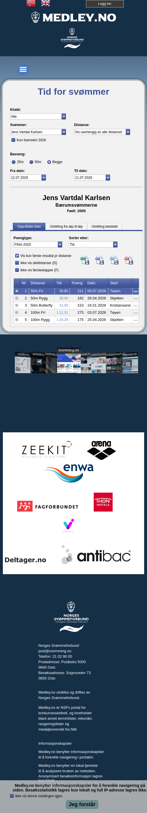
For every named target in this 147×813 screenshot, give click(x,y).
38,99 (63, 298)
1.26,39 (62, 320)
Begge (57, 162)
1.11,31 (62, 313)
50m (38, 162)
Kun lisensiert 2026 (31, 140)
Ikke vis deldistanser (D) (38, 263)
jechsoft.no (38, 354)
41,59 (63, 305)
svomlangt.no (84, 354)
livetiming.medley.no (53, 354)
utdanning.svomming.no (99, 354)
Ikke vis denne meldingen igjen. (39, 796)
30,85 (63, 291)
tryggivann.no (129, 354)
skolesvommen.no (114, 354)
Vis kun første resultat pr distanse (45, 256)
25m (20, 162)
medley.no (23, 354)
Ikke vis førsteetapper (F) (39, 270)
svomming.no (68, 350)
